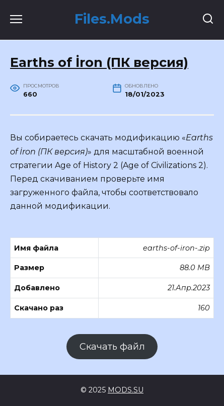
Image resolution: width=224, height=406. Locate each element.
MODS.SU (125, 389)
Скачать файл (112, 346)
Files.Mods (112, 19)
